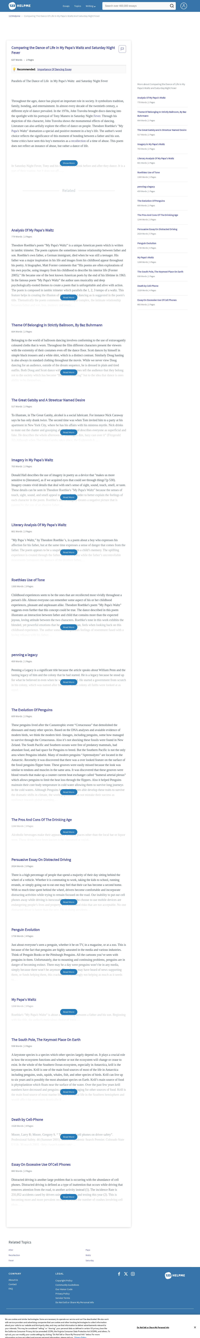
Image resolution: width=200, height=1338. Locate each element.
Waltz (88, 1255)
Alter (11, 1249)
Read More (68, 297)
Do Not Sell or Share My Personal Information (78, 1302)
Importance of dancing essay (54, 69)
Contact (13, 1284)
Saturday (90, 1260)
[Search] (172, 6)
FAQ (11, 1288)
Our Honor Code (63, 1289)
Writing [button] (89, 5)
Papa (14, 131)
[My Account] (185, 5)
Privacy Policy (62, 1293)
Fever (96, 116)
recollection (78, 141)
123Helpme (14, 15)
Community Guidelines (67, 1284)
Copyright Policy (63, 1280)
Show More (69, 163)
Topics (77, 5)
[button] (122, 50)
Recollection (14, 1255)
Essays (66, 5)
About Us (13, 1279)
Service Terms (62, 1297)
